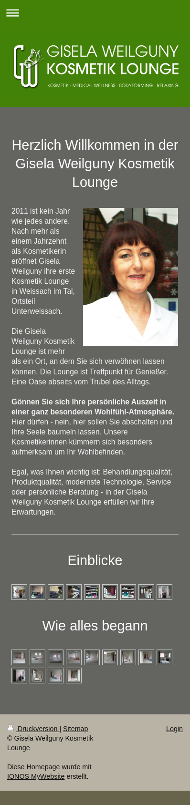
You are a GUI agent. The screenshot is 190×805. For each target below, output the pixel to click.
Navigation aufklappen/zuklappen (95, 12)
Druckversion (33, 729)
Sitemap (75, 729)
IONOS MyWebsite (36, 776)
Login (174, 729)
